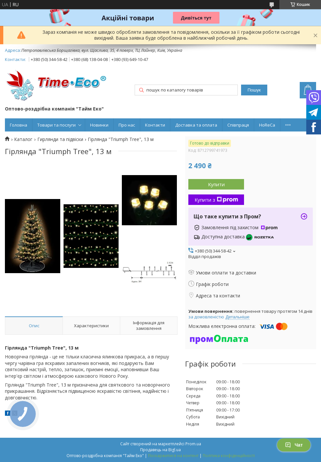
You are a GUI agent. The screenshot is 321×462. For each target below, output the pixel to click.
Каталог (23, 139)
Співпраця (238, 125)
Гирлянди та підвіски (60, 139)
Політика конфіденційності (229, 455)
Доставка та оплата (196, 125)
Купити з (216, 199)
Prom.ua (193, 444)
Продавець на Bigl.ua (160, 449)
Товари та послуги (56, 125)
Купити (216, 184)
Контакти (155, 125)
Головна (18, 125)
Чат (294, 445)
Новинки (99, 125)
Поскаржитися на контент (173, 455)
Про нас (127, 125)
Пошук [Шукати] (254, 90)
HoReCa (267, 125)
